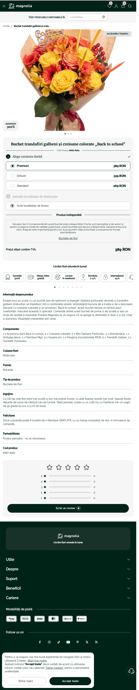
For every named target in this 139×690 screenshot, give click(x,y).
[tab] (54, 287)
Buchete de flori (68, 238)
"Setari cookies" (54, 667)
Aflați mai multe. (37, 660)
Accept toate (70, 681)
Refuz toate (25, 681)
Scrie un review (68, 508)
